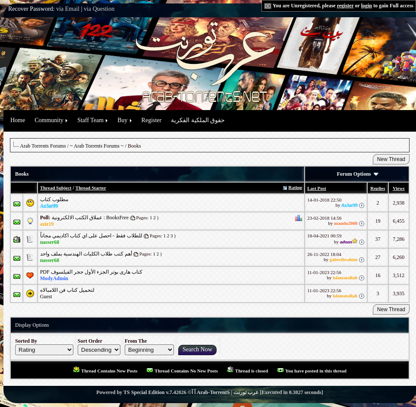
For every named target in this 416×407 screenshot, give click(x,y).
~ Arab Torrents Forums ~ (97, 146)
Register (152, 120)
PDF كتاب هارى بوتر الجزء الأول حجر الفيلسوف (91, 272)
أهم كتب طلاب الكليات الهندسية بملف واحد (86, 254)
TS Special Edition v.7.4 (149, 392)
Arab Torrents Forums (43, 146)
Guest (46, 296)
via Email (67, 9)
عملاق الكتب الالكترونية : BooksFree (90, 218)
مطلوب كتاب (54, 199)
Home (17, 120)
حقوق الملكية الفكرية (198, 120)
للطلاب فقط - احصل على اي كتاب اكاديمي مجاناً (91, 236)
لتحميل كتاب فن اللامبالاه (67, 290)
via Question (99, 9)
